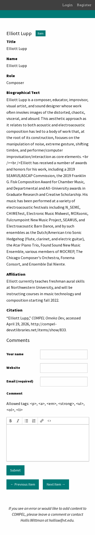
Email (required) (19, 381)
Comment (14, 393)
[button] (10, 421)
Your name (15, 354)
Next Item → (56, 484)
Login (67, 5)
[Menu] (4, 14)
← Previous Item (22, 484)
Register (84, 5)
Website (13, 367)
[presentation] (10, 421)
